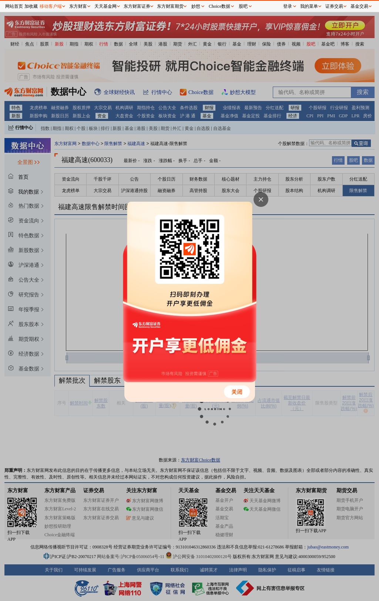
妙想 (195, 6)
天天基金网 (105, 6)
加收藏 (31, 6)
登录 (287, 6)
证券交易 (334, 6)
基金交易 (359, 6)
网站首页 (14, 6)
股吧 (243, 6)
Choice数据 (219, 6)
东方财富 (78, 6)
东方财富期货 (170, 6)
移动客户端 (51, 6)
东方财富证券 (137, 6)
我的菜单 (309, 6)
